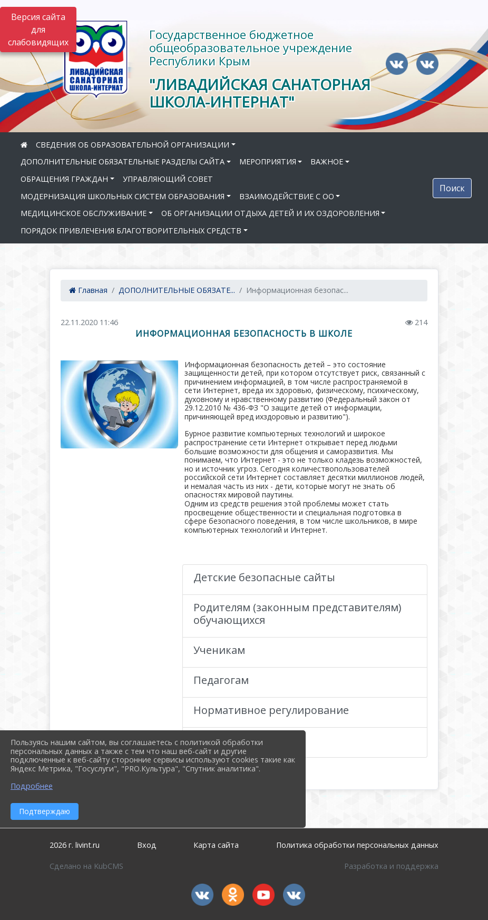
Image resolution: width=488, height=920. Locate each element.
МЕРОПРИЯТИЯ (267, 161)
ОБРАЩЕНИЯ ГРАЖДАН (64, 179)
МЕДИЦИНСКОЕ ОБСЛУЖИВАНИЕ (84, 213)
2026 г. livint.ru (75, 845)
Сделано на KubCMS (86, 866)
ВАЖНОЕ (326, 161)
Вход (147, 845)
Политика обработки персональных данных (357, 845)
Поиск (452, 188)
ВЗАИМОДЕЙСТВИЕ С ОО (286, 196)
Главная (88, 290)
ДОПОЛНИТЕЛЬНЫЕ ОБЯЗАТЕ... (177, 290)
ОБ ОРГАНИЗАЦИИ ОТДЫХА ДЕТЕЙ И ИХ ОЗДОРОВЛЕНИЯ (270, 213)
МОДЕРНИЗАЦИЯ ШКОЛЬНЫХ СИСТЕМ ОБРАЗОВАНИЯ (123, 196)
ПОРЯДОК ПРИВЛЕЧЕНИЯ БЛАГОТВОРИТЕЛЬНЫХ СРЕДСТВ (131, 231)
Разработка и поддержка (391, 866)
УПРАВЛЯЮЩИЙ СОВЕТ (168, 179)
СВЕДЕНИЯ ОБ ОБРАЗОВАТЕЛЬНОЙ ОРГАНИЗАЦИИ (132, 145)
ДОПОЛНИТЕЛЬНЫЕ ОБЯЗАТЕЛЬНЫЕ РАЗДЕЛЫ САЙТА (123, 161)
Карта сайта (216, 845)
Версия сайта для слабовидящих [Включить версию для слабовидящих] (38, 29)
